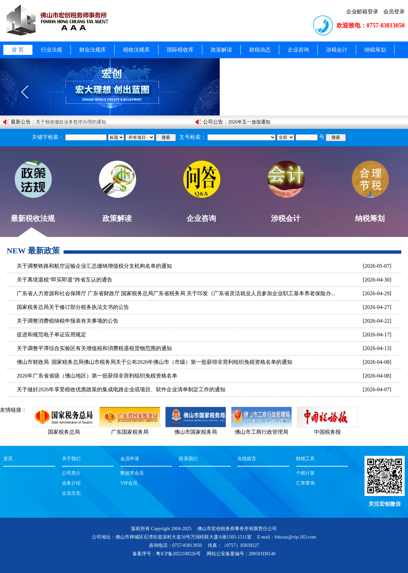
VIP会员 (128, 483)
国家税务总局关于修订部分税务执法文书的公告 (73, 307)
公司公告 (213, 122)
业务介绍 (71, 483)
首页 (8, 458)
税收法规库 (136, 50)
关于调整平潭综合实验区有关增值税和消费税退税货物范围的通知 (94, 348)
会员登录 (394, 11)
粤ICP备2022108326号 (178, 553)
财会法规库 (92, 50)
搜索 (166, 137)
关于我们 (71, 458)
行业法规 (51, 50)
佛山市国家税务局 (195, 429)
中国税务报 (327, 429)
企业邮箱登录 (362, 11)
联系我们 (188, 458)
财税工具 (305, 458)
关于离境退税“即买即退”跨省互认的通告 (64, 279)
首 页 (18, 50)
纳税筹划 (375, 50)
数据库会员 (132, 473)
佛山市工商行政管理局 (261, 429)
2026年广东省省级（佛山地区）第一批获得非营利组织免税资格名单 (97, 376)
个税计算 (305, 473)
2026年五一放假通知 (249, 122)
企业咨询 (298, 50)
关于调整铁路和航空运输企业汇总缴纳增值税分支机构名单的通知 (94, 266)
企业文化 (71, 493)
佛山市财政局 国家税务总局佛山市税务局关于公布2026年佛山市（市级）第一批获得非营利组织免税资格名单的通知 (154, 362)
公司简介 (71, 473)
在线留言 (246, 458)
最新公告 (21, 122)
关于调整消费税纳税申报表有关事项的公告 (67, 321)
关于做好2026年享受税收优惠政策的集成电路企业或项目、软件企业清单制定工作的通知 (121, 389)
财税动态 (260, 50)
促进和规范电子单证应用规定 (51, 334)
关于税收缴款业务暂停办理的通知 (71, 122)
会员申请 (129, 458)
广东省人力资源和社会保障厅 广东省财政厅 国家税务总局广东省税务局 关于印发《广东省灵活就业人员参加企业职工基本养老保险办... (176, 293)
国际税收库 (180, 50)
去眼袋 (204, 562)
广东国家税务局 (129, 429)
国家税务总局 (63, 429)
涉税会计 (336, 50)
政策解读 (221, 50)
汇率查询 (305, 483)
